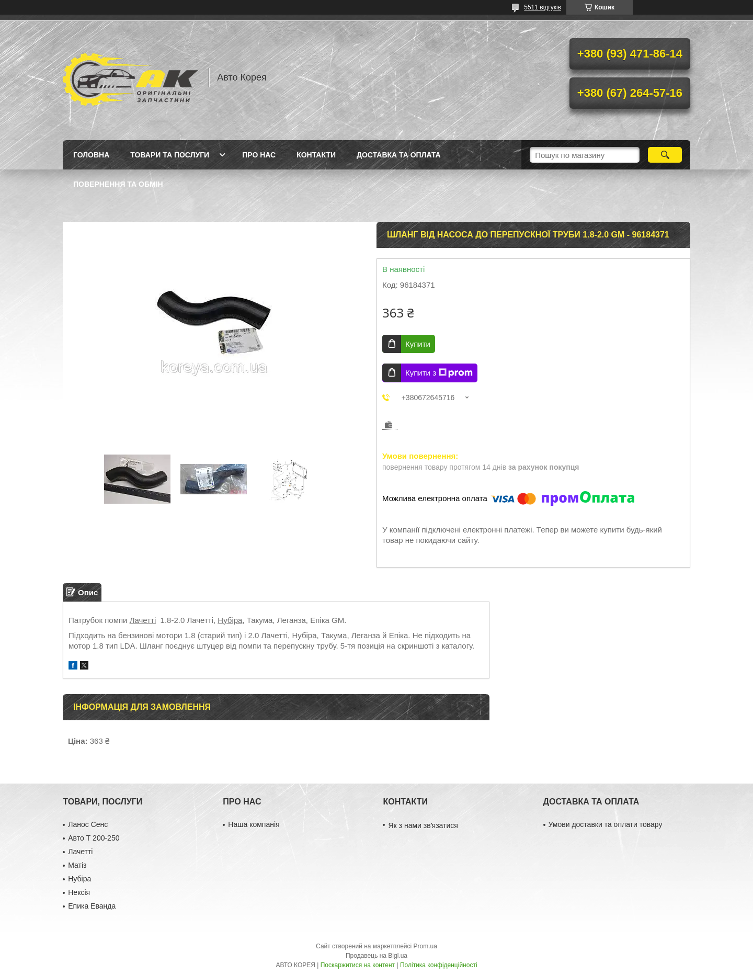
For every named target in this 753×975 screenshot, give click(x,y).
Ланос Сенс (88, 824)
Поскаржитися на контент (358, 965)
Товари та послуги (169, 155)
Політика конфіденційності (438, 965)
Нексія (79, 892)
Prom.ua (425, 946)
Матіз (77, 865)
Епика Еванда (92, 906)
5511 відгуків (542, 7)
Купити (417, 343)
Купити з (439, 373)
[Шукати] (665, 155)
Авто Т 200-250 (93, 838)
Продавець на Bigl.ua (376, 955)
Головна (91, 155)
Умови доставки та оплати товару (606, 824)
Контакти (316, 155)
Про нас (259, 155)
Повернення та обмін (118, 184)
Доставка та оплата (399, 155)
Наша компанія (253, 824)
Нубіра (230, 620)
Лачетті (143, 620)
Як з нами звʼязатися (423, 825)
